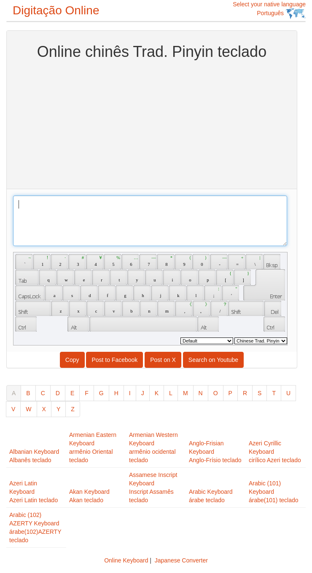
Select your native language (269, 10)
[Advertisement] (152, 123)
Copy (72, 359)
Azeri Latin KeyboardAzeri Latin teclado (33, 491)
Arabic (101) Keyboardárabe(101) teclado (274, 491)
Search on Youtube (213, 359)
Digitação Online (56, 10)
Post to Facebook (114, 359)
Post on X (163, 359)
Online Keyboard (126, 560)
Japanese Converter (181, 560)
